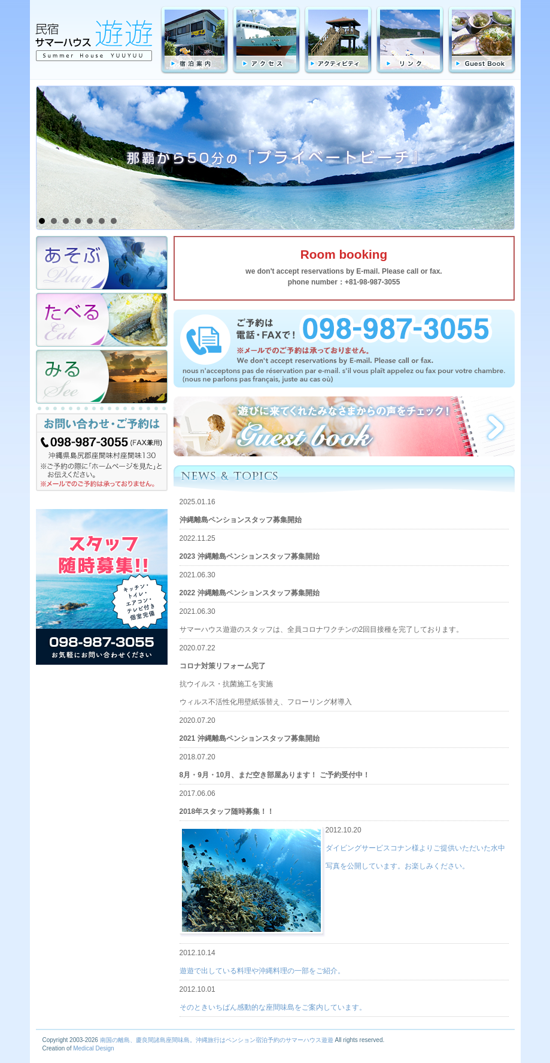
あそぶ (102, 263)
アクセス (266, 40)
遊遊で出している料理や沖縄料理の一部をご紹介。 (262, 971)
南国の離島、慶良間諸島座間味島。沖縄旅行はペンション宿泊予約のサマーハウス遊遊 (216, 1040)
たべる (102, 320)
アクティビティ (338, 40)
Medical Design (93, 1048)
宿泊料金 (194, 40)
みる (102, 377)
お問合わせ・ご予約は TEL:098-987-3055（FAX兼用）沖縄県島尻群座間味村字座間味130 (102, 455)
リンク (410, 40)
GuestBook (482, 40)
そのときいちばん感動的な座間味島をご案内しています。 (273, 1007)
